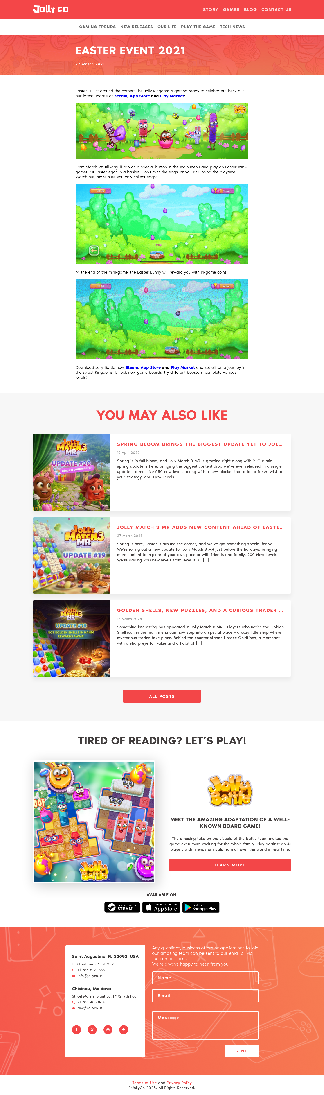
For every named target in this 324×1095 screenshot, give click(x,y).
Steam (121, 95)
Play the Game (198, 26)
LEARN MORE (230, 865)
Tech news (232, 26)
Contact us (276, 9)
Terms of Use (144, 1082)
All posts (162, 696)
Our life (167, 26)
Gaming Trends (97, 26)
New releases (136, 26)
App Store (140, 95)
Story (210, 9)
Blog (250, 9)
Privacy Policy (179, 1082)
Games (231, 9)
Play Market (172, 95)
